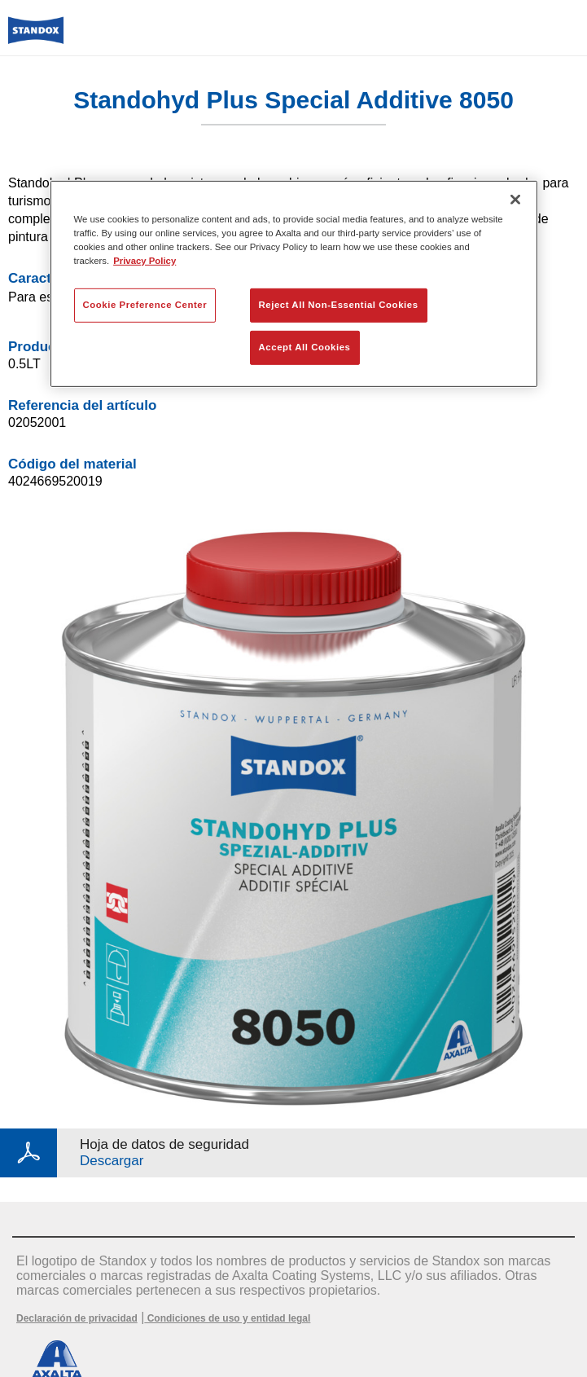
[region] (294, 283)
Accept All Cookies (305, 347)
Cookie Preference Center (145, 305)
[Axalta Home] (36, 37)
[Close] (515, 199)
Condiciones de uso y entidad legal (227, 1318)
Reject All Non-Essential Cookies (338, 305)
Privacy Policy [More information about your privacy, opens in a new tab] (144, 261)
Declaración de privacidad (77, 1318)
